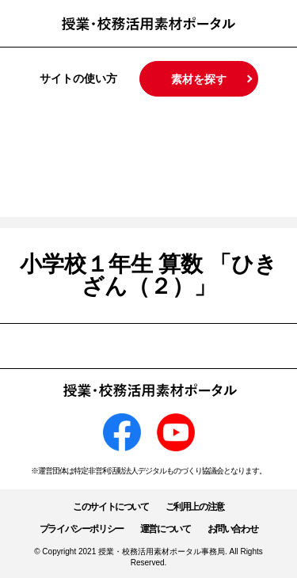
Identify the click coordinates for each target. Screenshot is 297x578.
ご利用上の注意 (195, 506)
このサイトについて (110, 506)
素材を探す (199, 79)
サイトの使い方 (78, 78)
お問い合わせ (233, 528)
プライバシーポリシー (82, 528)
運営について (165, 528)
